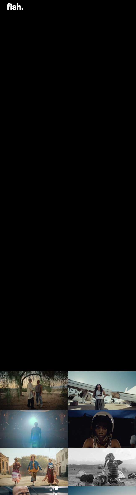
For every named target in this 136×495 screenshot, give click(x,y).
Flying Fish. (15, 6)
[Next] (127, 363)
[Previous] (8, 363)
